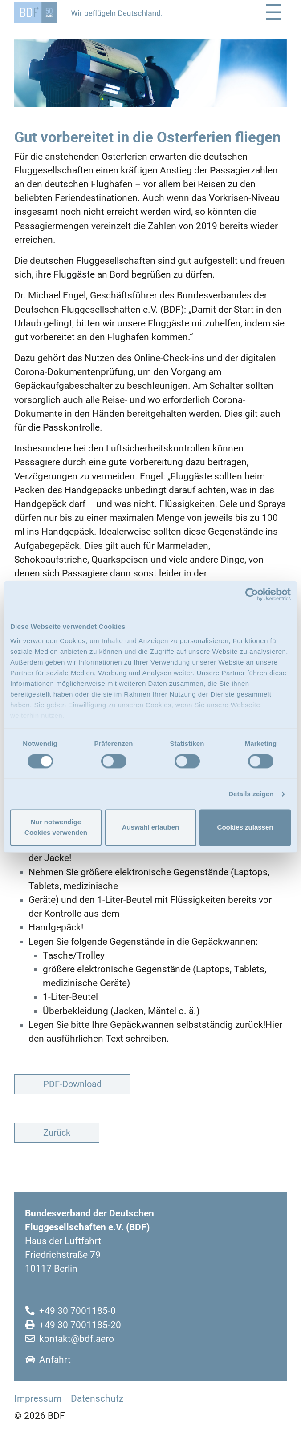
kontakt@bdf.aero (76, 1338)
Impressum (37, 1398)
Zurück (56, 1132)
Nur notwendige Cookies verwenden (55, 827)
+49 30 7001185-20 (80, 1325)
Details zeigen (250, 794)
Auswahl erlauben (150, 827)
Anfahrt (55, 1359)
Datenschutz (97, 1398)
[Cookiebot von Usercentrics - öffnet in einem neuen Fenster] (252, 594)
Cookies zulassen (245, 827)
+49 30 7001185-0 (77, 1310)
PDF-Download (72, 1084)
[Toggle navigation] (273, 12)
